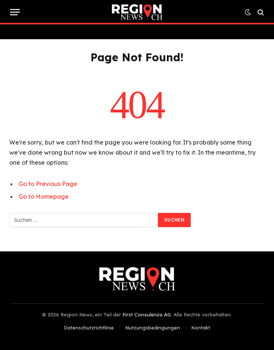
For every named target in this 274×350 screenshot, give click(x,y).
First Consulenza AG (146, 315)
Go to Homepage (44, 196)
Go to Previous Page (48, 184)
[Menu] (15, 12)
